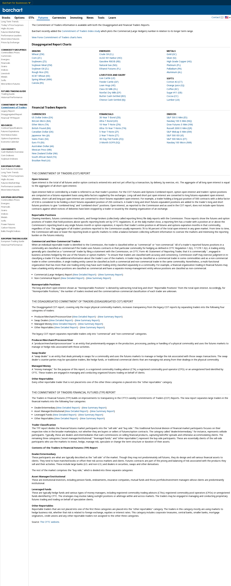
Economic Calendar (10, 155)
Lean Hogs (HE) (107, 99)
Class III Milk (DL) (108, 102)
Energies (5, 73)
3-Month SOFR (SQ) (109, 156)
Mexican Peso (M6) (42, 163)
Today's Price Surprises (12, 38)
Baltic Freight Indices (10, 244)
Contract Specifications (11, 141)
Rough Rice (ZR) (40, 85)
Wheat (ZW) (38, 67)
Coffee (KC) (173, 102)
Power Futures (8, 237)
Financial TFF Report (10, 131)
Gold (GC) (172, 67)
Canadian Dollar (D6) (42, 145)
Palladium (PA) (174, 82)
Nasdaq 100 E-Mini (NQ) (179, 134)
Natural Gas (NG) (108, 78)
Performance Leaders (11, 49)
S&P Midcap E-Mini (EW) (179, 145)
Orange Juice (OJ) (175, 99)
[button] (228, 18)
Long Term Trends (10, 35)
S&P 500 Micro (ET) (177, 152)
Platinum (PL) (174, 78)
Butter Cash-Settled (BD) (112, 109)
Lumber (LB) (173, 113)
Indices (4, 83)
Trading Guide (7, 107)
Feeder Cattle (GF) (109, 95)
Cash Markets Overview (12, 165)
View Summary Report (110, 288)
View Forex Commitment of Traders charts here (57, 50)
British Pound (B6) (41, 141)
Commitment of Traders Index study (81, 44)
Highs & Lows (7, 42)
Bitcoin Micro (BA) (41, 134)
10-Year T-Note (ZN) (110, 138)
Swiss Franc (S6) (40, 152)
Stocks (6, 17)
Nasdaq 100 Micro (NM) (179, 156)
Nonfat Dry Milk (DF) (110, 106)
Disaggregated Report (11, 128)
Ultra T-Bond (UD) (108, 134)
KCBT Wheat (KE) (41, 89)
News (90, 17)
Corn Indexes (7, 169)
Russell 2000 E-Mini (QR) (179, 141)
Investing (76, 17)
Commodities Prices (10, 66)
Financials (5, 76)
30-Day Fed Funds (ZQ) (111, 152)
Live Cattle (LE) (107, 91)
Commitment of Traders (14, 121)
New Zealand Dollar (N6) (45, 167)
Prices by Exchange (10, 56)
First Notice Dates (9, 148)
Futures (43, 17)
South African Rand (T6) (44, 170)
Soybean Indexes (9, 172)
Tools (101, 17)
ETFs (31, 17)
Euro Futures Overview (12, 182)
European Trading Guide (12, 254)
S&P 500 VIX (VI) (175, 149)
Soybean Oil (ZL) (40, 82)
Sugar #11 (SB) (174, 106)
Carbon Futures (8, 241)
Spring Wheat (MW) (42, 93)
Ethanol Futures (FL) (110, 82)
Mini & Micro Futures (10, 97)
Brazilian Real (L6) (41, 174)
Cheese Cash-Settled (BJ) (112, 113)
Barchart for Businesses (16, 2)
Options (19, 17)
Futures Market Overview (13, 31)
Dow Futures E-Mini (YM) (180, 138)
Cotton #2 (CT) (175, 95)
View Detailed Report (84, 288)
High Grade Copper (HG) (179, 75)
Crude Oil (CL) (106, 67)
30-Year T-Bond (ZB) (110, 131)
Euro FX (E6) (38, 156)
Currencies (59, 17)
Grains (4, 80)
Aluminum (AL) (174, 85)
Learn (112, 17)
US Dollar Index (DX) (42, 131)
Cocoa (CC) (172, 109)
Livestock (5, 87)
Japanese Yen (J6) (41, 149)
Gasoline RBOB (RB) (109, 75)
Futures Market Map (10, 45)
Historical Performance (11, 111)
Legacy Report (7, 124)
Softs (3, 93)
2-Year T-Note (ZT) (109, 149)
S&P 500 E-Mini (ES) (177, 131)
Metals (4, 90)
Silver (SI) (171, 71)
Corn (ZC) (37, 71)
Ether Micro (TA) (40, 138)
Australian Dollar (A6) (43, 159)
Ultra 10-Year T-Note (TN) (112, 141)
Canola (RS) (38, 96)
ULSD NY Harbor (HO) (110, 71)
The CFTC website (49, 535)
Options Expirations (10, 152)
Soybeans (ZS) (39, 75)
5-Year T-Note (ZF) (109, 145)
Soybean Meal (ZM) (42, 78)
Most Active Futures (10, 52)
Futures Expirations (10, 145)
